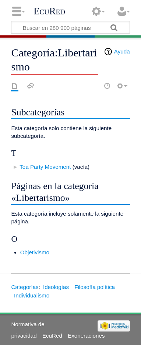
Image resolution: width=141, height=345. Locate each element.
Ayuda (122, 51)
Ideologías (56, 287)
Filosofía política (94, 287)
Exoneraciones (86, 335)
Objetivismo (34, 252)
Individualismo (31, 295)
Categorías (24, 287)
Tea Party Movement (45, 167)
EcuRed (49, 11)
